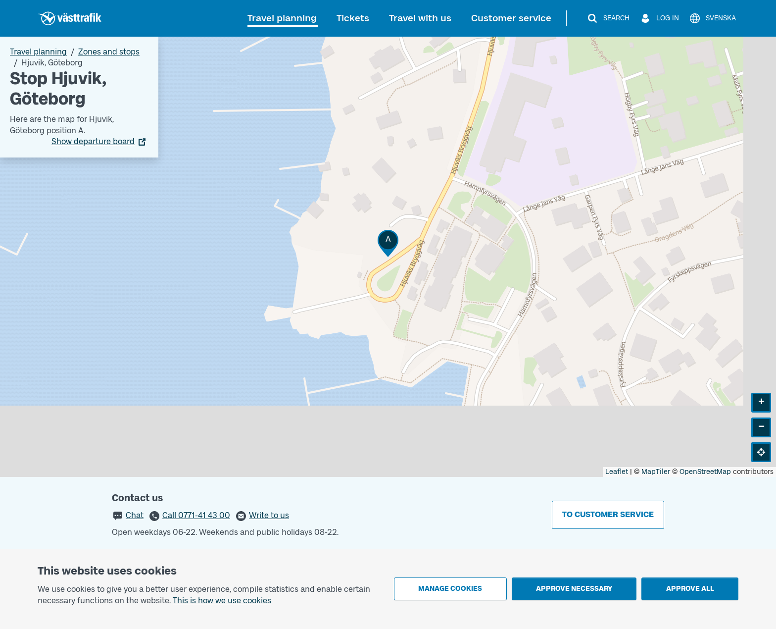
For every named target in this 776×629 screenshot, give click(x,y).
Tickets (353, 18)
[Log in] (659, 18)
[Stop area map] (388, 257)
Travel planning (282, 18)
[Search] (608, 18)
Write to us (269, 515)
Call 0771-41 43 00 (196, 515)
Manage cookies (450, 588)
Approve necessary (574, 588)
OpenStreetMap (705, 472)
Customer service (511, 18)
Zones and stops (109, 51)
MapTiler (655, 472)
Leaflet (616, 472)
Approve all (690, 588)
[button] (388, 243)
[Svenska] (712, 18)
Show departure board (93, 141)
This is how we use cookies (222, 600)
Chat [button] (135, 515)
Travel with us (420, 18)
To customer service (608, 514)
